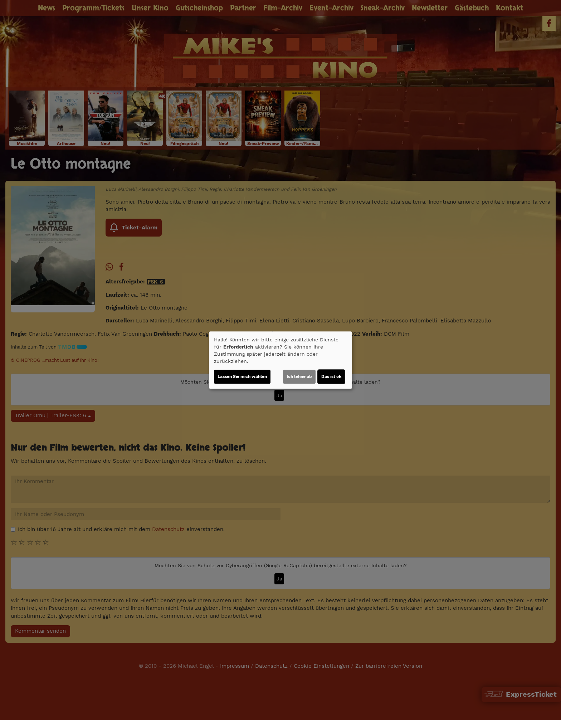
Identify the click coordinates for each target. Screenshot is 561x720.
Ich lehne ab (299, 376)
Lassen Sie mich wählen (242, 376)
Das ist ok (331, 376)
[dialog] (280, 360)
